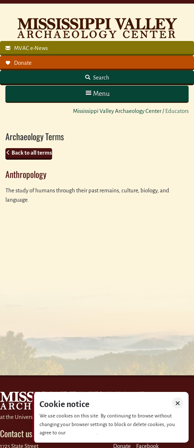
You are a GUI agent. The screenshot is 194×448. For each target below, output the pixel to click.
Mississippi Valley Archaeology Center (117, 111)
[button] (97, 94)
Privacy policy (82, 432)
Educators (177, 111)
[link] (97, 48)
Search (100, 77)
